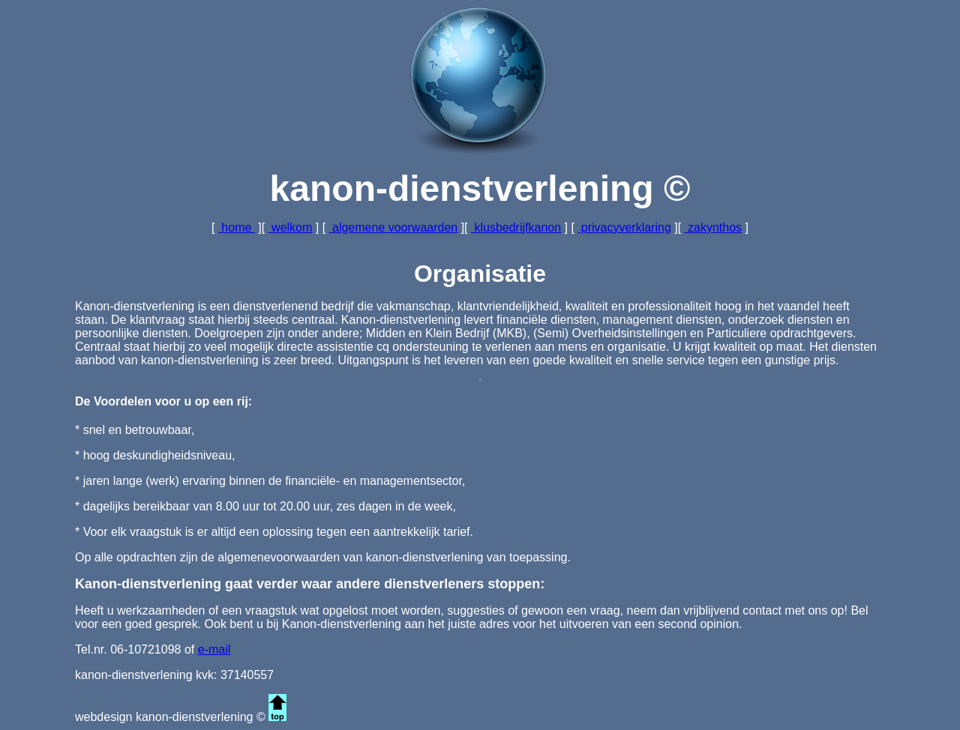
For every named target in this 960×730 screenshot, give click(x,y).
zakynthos (713, 227)
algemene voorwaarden (393, 227)
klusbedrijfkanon (516, 227)
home (236, 227)
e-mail (214, 649)
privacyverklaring (624, 227)
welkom (290, 227)
